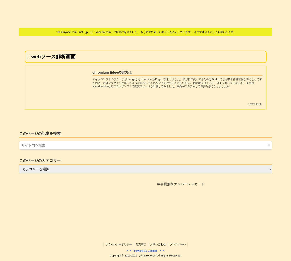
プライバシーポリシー (118, 244)
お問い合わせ (158, 244)
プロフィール (178, 244)
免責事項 (141, 244)
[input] (145, 145)
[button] (268, 145)
